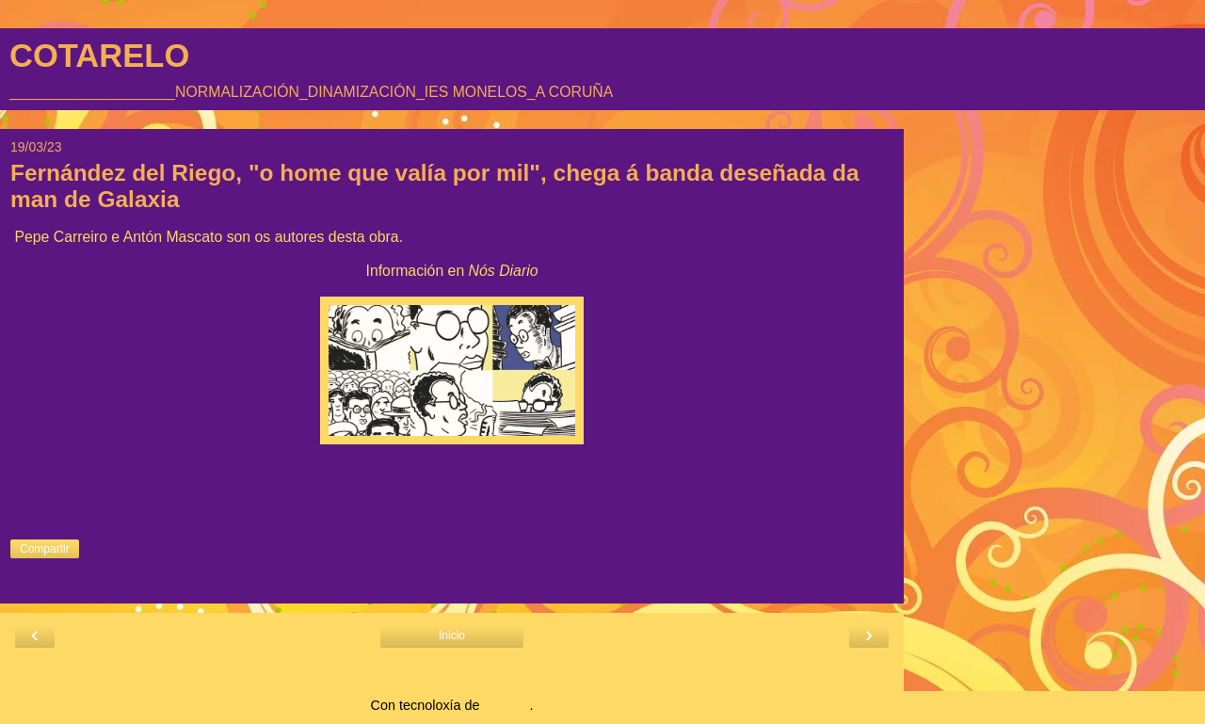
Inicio (452, 635)
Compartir (45, 548)
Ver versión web (452, 671)
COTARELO (99, 55)
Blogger (507, 705)
